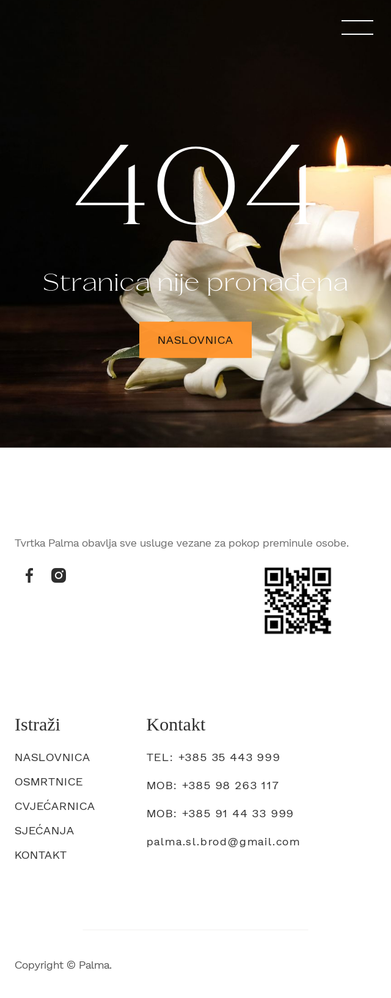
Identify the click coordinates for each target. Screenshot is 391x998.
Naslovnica (196, 341)
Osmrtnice (49, 784)
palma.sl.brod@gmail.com (224, 844)
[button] (357, 27)
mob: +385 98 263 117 (213, 788)
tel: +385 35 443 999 (214, 760)
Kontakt (41, 857)
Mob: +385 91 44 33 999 (221, 816)
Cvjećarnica (55, 808)
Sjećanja (45, 833)
